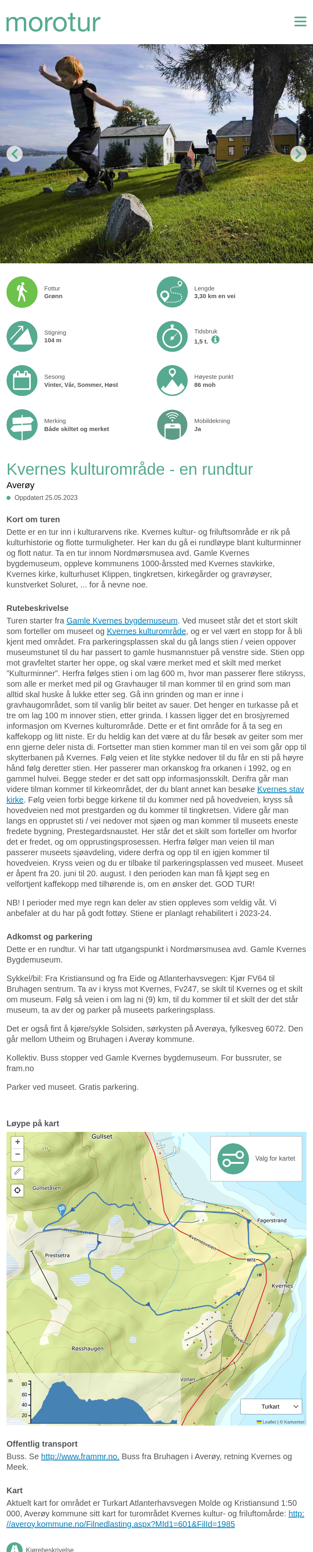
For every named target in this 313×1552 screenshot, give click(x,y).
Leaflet (266, 1422)
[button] (62, 1210)
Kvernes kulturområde (146, 631)
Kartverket (294, 1422)
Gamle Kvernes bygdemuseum (122, 620)
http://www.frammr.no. (80, 1456)
